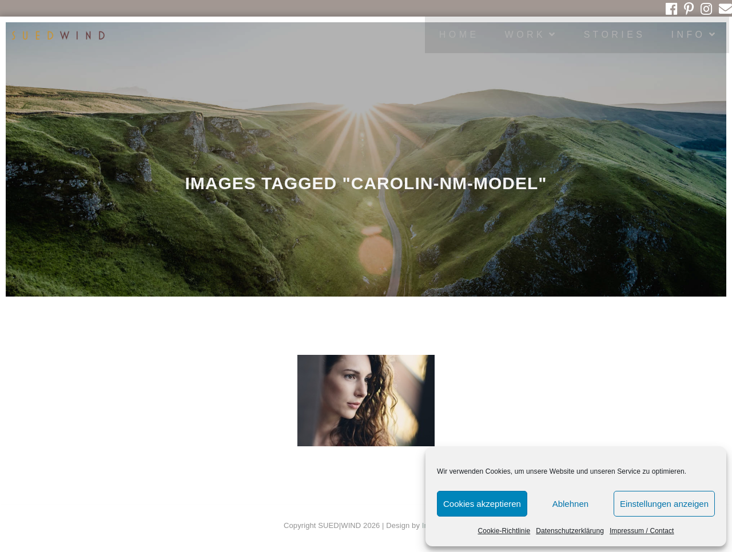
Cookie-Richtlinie (504, 531)
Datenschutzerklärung (570, 531)
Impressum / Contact (642, 531)
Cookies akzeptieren (482, 504)
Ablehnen (570, 504)
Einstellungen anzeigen (664, 504)
